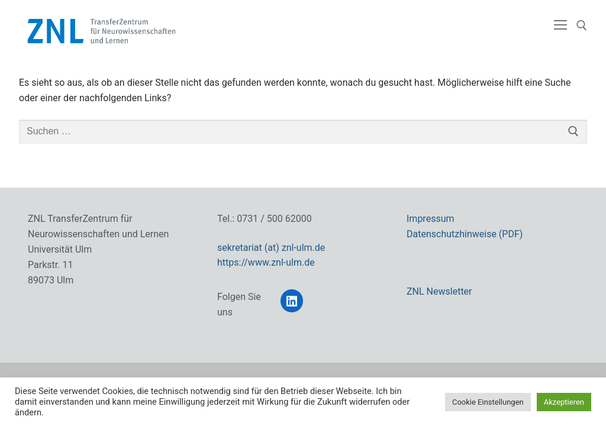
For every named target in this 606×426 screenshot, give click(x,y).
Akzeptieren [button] (564, 402)
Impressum (430, 218)
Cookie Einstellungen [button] (488, 402)
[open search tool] (581, 25)
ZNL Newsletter (439, 291)
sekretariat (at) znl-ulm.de (271, 247)
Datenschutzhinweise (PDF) (465, 234)
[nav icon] (560, 25)
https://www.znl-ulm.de (266, 262)
